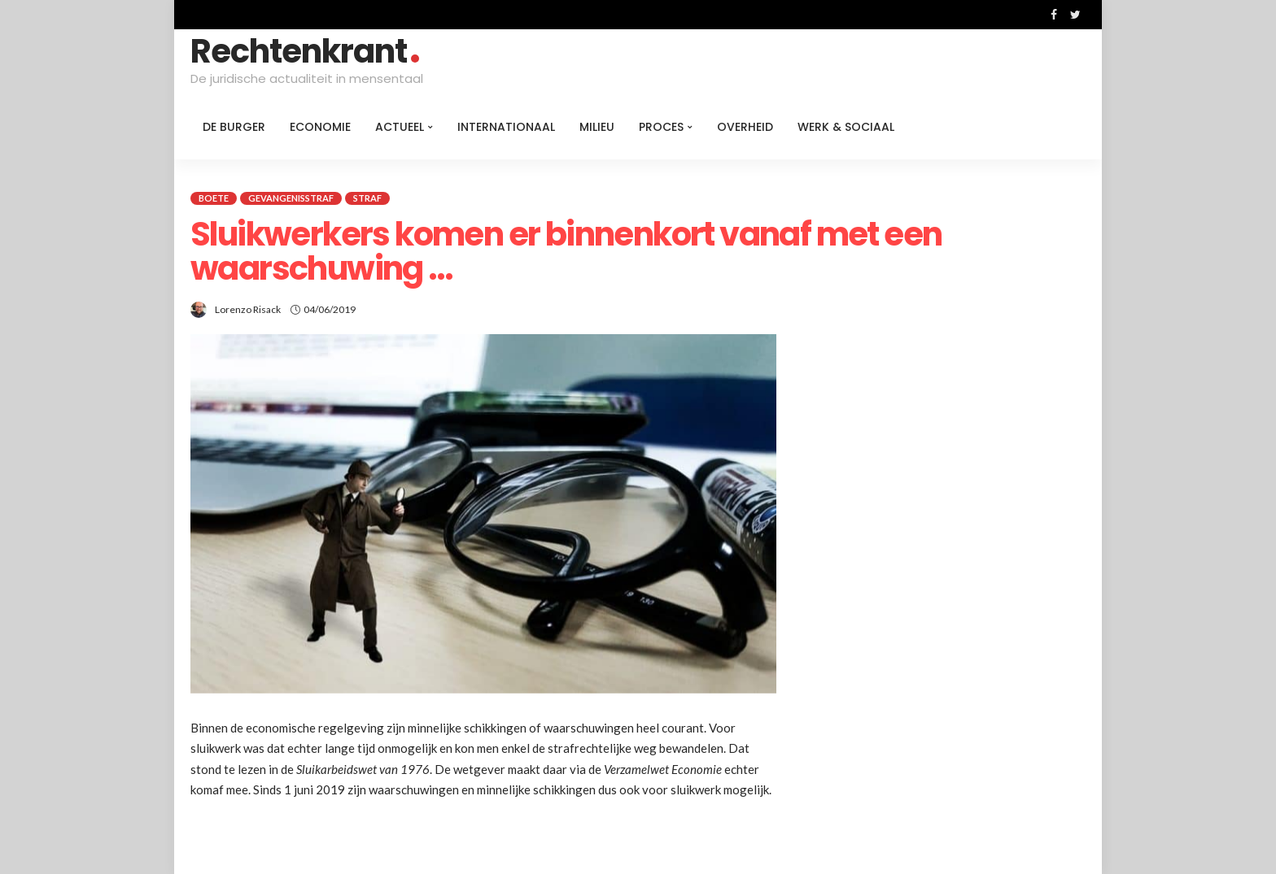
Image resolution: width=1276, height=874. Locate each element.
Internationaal (506, 127)
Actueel (399, 127)
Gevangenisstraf (291, 198)
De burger (234, 127)
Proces (661, 127)
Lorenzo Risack (248, 309)
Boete (214, 198)
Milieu (596, 127)
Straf (367, 198)
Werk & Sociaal (846, 127)
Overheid (745, 127)
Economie (320, 127)
